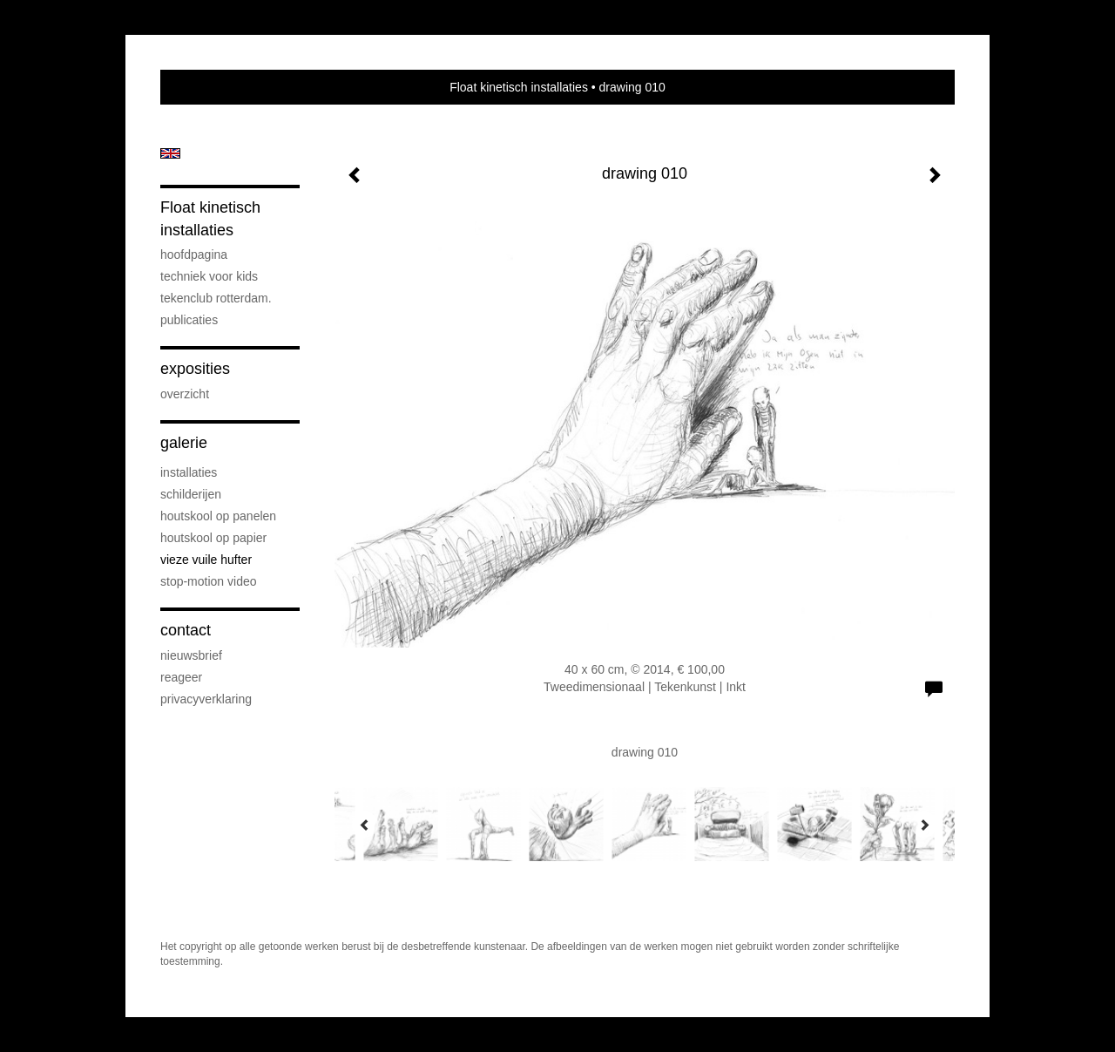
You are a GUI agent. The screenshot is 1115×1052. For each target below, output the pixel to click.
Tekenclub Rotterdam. (216, 298)
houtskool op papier (213, 538)
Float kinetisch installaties (518, 87)
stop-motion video (208, 581)
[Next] (924, 824)
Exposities (195, 368)
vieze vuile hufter (206, 560)
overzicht (184, 394)
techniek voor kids (209, 276)
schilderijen (190, 494)
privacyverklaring (206, 699)
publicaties (189, 320)
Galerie (183, 442)
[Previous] (365, 824)
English (170, 153)
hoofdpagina (193, 254)
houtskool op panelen (218, 516)
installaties (188, 472)
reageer (181, 677)
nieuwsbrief (191, 655)
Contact (185, 630)
